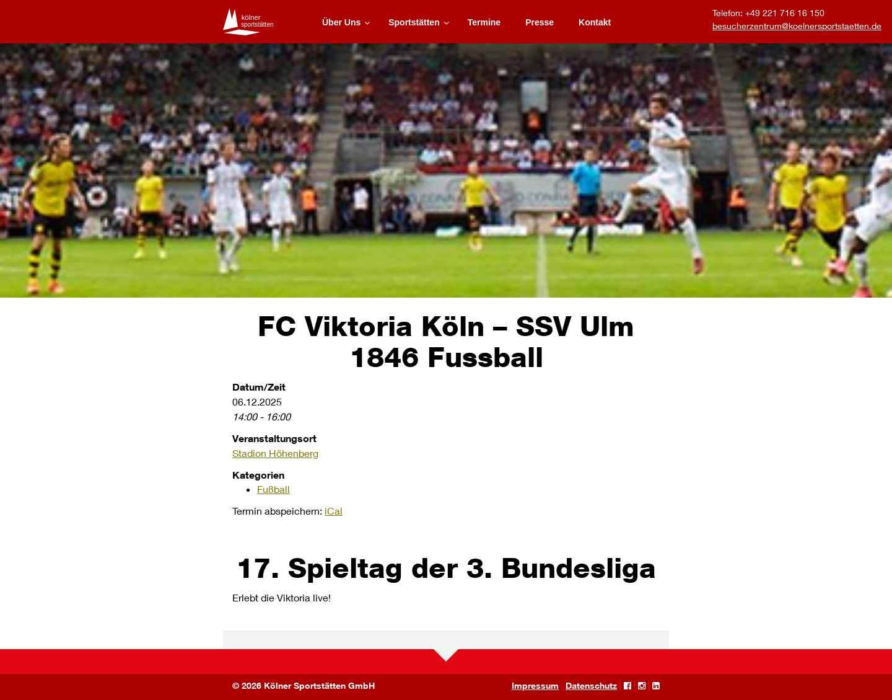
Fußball (273, 489)
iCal (334, 510)
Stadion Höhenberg (275, 453)
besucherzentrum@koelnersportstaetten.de (796, 25)
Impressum (535, 685)
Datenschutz (591, 685)
